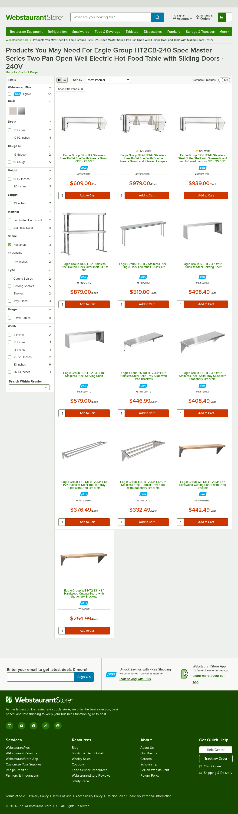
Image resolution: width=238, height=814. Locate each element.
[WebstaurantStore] (64, 699)
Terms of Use (62, 796)
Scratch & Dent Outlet (87, 753)
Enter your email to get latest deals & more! (47, 669)
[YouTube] (21, 725)
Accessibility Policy (89, 796)
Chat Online (210, 766)
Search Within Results (25, 381)
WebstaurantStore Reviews (91, 775)
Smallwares (80, 31)
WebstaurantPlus (18, 747)
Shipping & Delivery (215, 773)
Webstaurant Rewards (21, 753)
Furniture (174, 31)
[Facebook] (33, 725)
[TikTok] (46, 725)
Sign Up (84, 677)
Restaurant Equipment (26, 31)
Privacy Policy (39, 796)
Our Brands (148, 753)
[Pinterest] (58, 725)
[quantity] (62, 195)
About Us (147, 747)
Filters (12, 80)
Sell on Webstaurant (154, 770)
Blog (75, 747)
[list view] (65, 80)
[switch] (224, 80)
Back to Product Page (22, 72)
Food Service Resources (89, 770)
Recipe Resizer (17, 770)
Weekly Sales (81, 759)
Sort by (77, 80)
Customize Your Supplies (24, 764)
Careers (146, 759)
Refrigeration (57, 31)
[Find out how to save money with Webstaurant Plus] (84, 168)
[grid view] (59, 80)
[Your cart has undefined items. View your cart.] (225, 17)
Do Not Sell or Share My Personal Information (139, 796)
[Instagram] (9, 725)
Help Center (216, 750)
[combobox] (110, 17)
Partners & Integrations (22, 775)
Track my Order (216, 758)
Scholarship (148, 764)
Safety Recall (81, 781)
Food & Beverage (107, 31)
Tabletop (132, 31)
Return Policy (149, 775)
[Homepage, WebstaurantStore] (34, 17)
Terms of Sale (15, 796)
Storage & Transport (200, 31)
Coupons (78, 764)
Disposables (153, 31)
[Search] (46, 387)
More (224, 31)
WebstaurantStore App (22, 759)
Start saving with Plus (135, 679)
